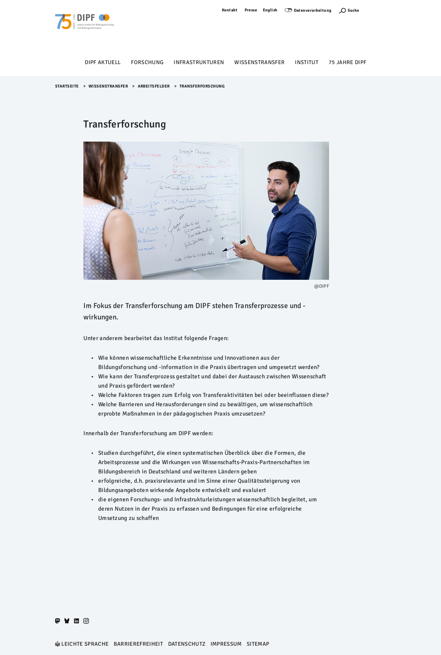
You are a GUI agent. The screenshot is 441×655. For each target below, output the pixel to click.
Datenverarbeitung (313, 10)
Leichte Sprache (85, 644)
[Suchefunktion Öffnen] (348, 10)
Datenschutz (187, 644)
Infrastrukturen (199, 62)
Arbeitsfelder (154, 86)
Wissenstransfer (259, 62)
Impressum (226, 644)
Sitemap (258, 644)
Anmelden (376, 10)
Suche (353, 10)
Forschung (147, 62)
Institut (306, 62)
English (270, 10)
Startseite (67, 86)
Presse (251, 10)
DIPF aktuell (103, 62)
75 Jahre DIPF (347, 62)
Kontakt (230, 10)
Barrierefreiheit (138, 644)
